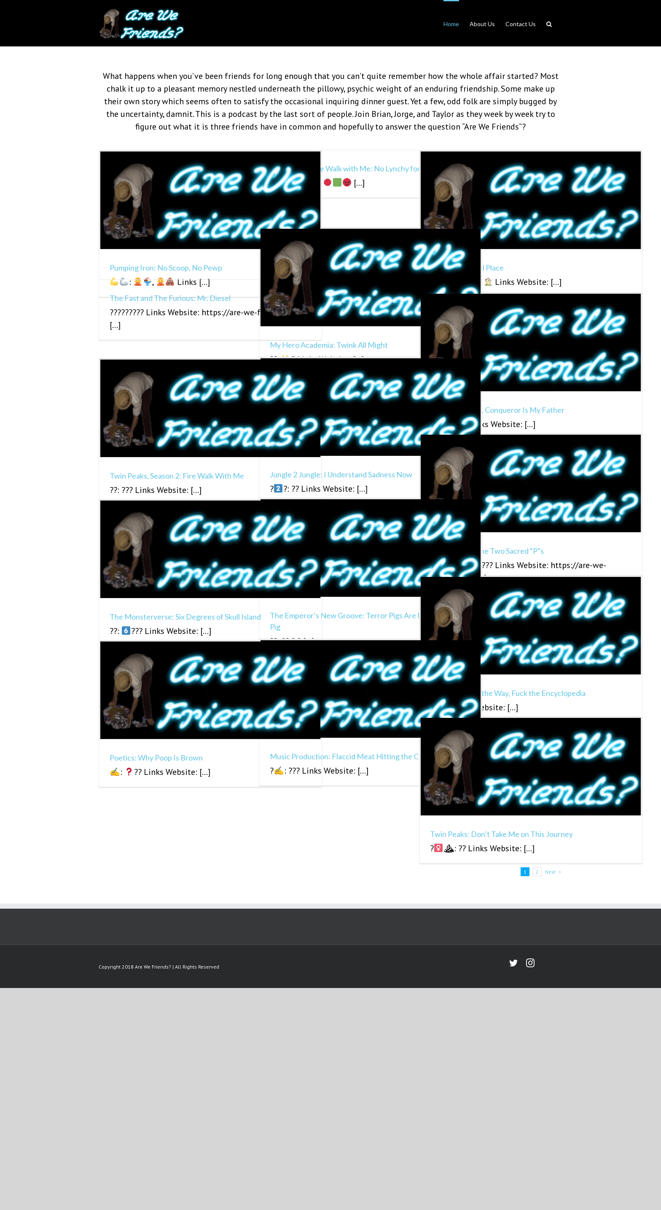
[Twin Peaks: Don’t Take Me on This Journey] (531, 766)
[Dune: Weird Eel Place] (531, 200)
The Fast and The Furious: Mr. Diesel (170, 298)
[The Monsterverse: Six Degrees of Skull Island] (210, 549)
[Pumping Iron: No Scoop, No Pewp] (210, 200)
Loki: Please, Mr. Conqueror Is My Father (497, 409)
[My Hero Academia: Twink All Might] (371, 277)
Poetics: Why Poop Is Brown (156, 757)
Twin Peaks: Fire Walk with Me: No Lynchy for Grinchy (359, 168)
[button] (549, 23)
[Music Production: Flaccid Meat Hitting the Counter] (371, 689)
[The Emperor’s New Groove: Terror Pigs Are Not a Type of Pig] (371, 548)
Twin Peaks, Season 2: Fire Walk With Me (177, 475)
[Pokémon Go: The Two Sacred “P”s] (531, 483)
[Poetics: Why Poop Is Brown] (210, 690)
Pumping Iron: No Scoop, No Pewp (166, 267)
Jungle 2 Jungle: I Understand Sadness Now (341, 474)
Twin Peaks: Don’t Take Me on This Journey (501, 834)
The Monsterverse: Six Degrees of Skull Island (185, 616)
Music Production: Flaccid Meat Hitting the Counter (355, 756)
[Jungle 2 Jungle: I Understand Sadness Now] (371, 407)
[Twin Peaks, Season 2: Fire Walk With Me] (210, 408)
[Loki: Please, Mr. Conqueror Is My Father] (531, 342)
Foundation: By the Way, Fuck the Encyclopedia (508, 693)
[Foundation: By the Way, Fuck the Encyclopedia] (531, 625)
